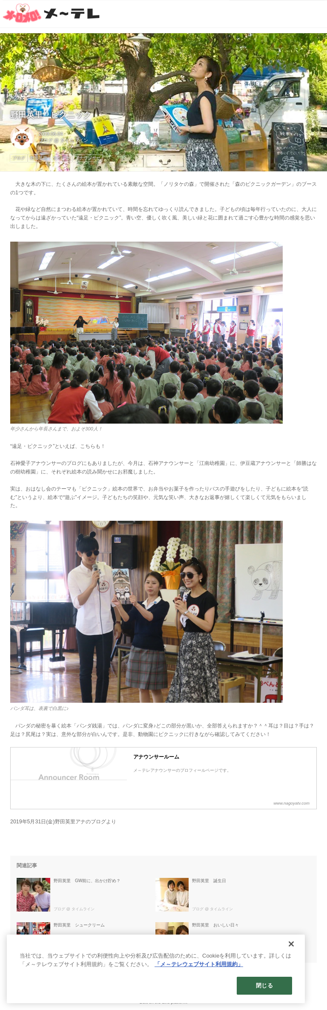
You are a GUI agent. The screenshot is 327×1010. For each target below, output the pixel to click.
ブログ (46, 140)
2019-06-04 (51, 133)
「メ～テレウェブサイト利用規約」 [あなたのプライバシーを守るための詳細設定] (199, 964)
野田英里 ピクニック (50, 114)
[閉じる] (291, 944)
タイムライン (74, 140)
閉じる (264, 985)
